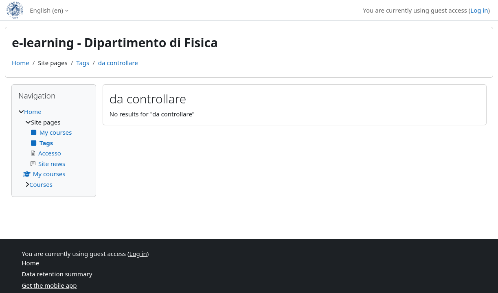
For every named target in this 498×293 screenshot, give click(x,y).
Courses (41, 184)
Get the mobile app (49, 285)
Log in (479, 10)
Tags (82, 63)
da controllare (118, 63)
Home (20, 63)
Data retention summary (57, 274)
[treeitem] (53, 148)
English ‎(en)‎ (46, 10)
